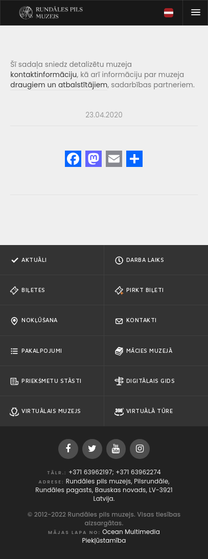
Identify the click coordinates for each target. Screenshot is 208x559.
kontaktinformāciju (43, 75)
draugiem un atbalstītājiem (58, 85)
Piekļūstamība (104, 540)
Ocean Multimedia (131, 531)
